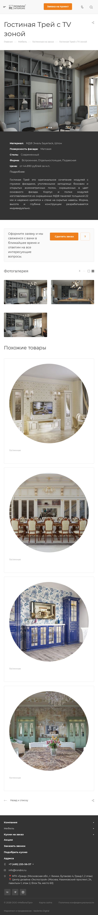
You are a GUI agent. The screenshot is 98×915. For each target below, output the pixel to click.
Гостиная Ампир (24, 674)
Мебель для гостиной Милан (36, 456)
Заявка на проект (58, 6)
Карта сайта (45, 902)
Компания (10, 822)
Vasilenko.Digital (41, 911)
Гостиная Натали (24, 783)
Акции (8, 839)
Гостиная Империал (27, 565)
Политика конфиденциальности (76, 902)
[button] (46, 127)
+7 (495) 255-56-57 (20, 864)
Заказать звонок (15, 845)
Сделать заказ (64, 236)
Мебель (9, 828)
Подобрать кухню (15, 852)
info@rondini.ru (17, 870)
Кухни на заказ (14, 834)
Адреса (9, 858)
